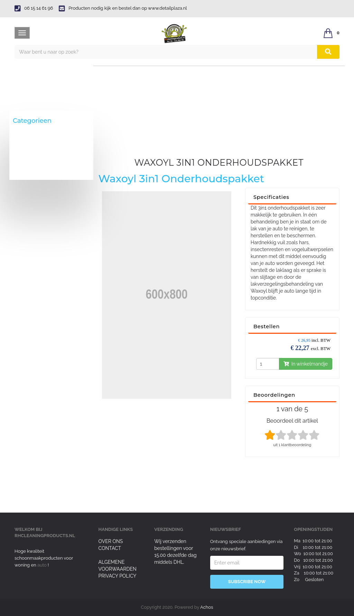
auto (42, 565)
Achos (206, 607)
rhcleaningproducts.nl (45, 535)
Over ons (111, 541)
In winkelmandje (305, 364)
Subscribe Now (247, 581)
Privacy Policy (118, 576)
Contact (110, 548)
